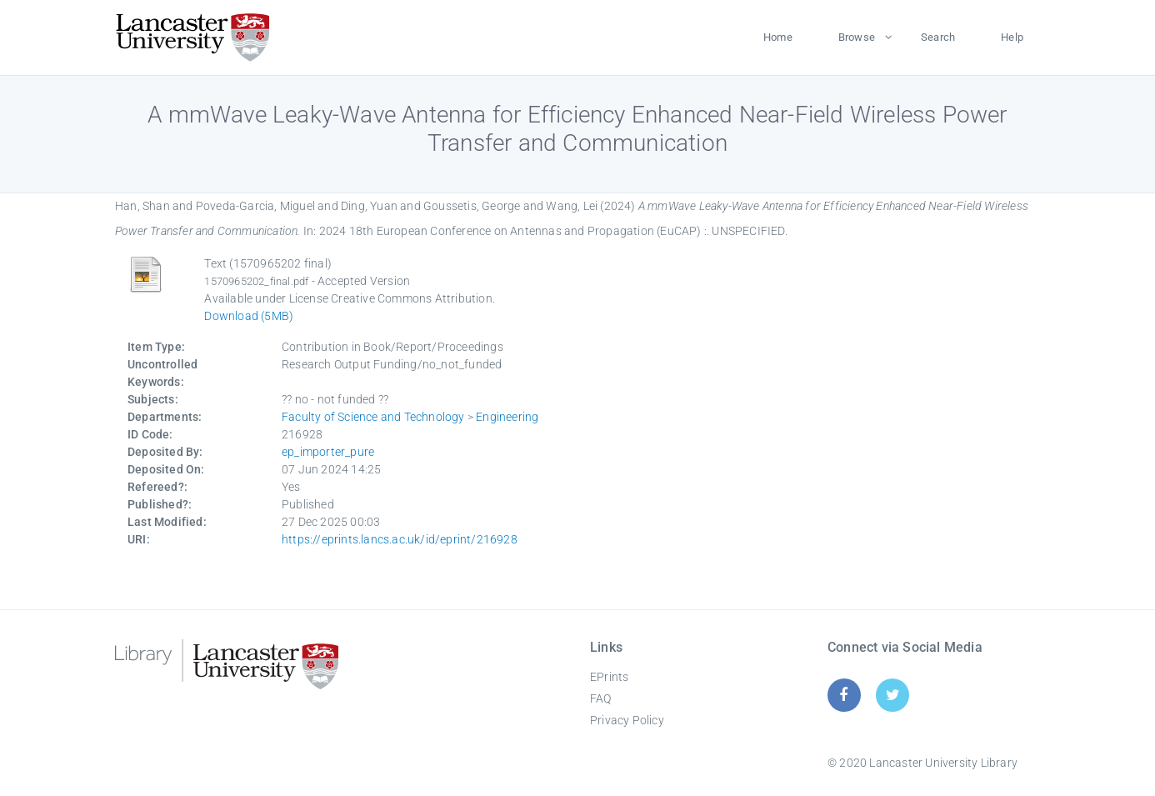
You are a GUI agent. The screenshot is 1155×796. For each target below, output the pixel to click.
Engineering (507, 416)
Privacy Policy (627, 720)
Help (1012, 37)
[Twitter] (893, 694)
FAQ (601, 698)
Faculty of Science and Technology (373, 416)
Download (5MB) (248, 316)
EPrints (609, 676)
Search (938, 37)
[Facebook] (843, 694)
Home (777, 37)
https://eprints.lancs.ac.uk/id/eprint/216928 (400, 539)
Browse (856, 37)
